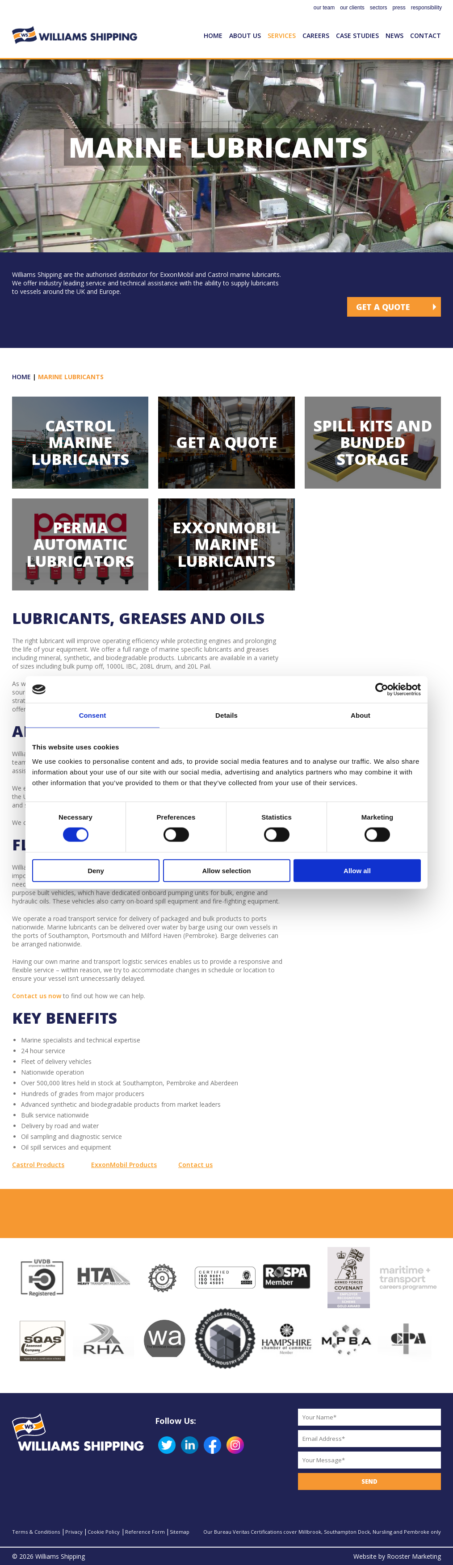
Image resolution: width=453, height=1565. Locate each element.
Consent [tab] (92, 715)
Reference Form (145, 1531)
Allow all (357, 870)
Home (213, 35)
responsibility (426, 7)
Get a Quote (383, 306)
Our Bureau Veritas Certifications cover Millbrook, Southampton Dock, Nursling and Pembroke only (322, 1531)
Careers (315, 35)
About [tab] (360, 715)
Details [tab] (226, 715)
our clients (352, 7)
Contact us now (36, 996)
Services (282, 35)
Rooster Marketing (414, 1556)
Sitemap (179, 1531)
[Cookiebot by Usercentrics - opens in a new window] (382, 689)
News (394, 35)
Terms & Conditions (36, 1531)
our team (324, 7)
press (398, 7)
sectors (378, 7)
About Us (245, 35)
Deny (96, 870)
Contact (425, 35)
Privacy (74, 1531)
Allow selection (226, 870)
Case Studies (357, 35)
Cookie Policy (104, 1531)
